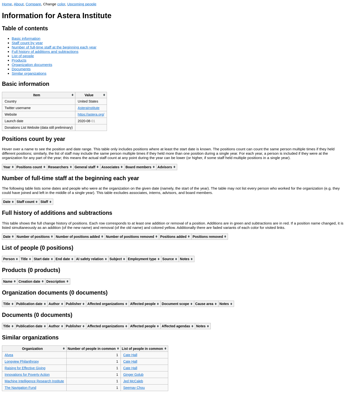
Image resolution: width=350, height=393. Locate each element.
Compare (33, 4)
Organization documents (32, 65)
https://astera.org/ (91, 114)
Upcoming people (81, 4)
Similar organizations (29, 73)
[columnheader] (38, 95)
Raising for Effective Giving (25, 368)
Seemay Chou (134, 388)
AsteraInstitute (89, 108)
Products (19, 60)
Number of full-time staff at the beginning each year (54, 47)
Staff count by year (27, 43)
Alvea (9, 355)
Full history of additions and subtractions (45, 51)
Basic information (26, 38)
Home (7, 4)
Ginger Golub (133, 375)
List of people (23, 56)
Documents (21, 69)
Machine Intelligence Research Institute (34, 381)
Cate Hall (130, 355)
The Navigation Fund (20, 388)
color (61, 4)
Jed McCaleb (133, 381)
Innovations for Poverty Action (27, 375)
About (19, 4)
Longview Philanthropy (22, 361)
